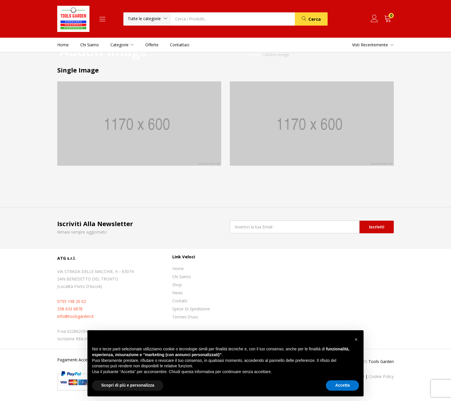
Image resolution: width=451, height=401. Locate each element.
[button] (147, 18)
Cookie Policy (381, 376)
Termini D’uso (185, 317)
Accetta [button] (342, 385)
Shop (177, 284)
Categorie (122, 44)
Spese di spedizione (191, 309)
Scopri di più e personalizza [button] (127, 385)
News (177, 292)
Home (63, 44)
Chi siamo (89, 44)
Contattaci (179, 44)
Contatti (179, 300)
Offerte (151, 44)
